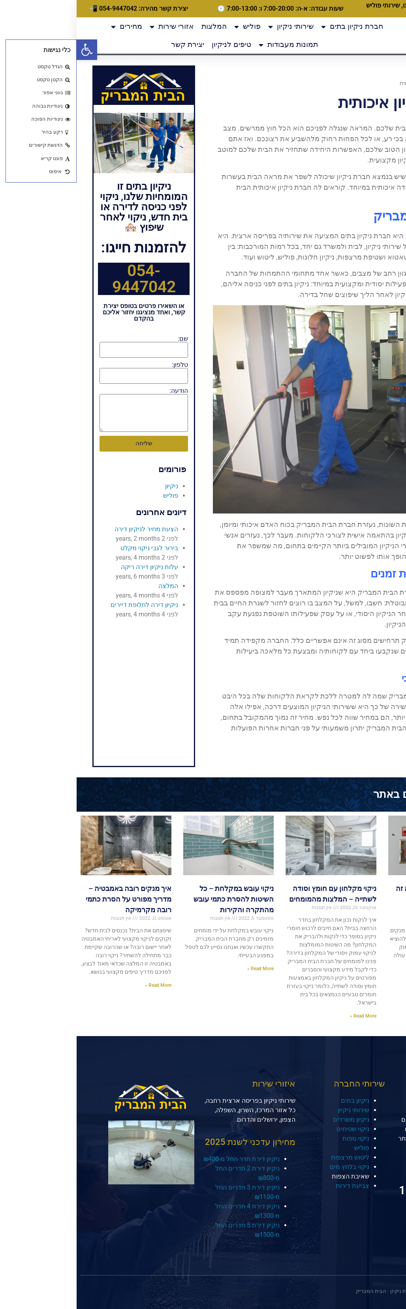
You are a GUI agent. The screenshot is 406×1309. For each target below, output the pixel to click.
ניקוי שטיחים (276, 1129)
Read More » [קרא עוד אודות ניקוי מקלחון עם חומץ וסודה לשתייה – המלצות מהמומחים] (286, 1016)
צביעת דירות (276, 1185)
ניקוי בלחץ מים (273, 1167)
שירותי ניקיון (214, 26)
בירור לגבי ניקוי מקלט (73, 548)
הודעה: (102, 391)
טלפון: (103, 365)
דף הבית (382, 83)
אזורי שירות (95, 26)
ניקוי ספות (279, 1138)
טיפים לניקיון (155, 44)
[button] (10, 49)
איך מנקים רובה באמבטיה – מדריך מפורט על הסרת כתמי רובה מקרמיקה (52, 899)
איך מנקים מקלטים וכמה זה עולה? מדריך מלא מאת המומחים (360, 899)
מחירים (50, 26)
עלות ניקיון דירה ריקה (73, 567)
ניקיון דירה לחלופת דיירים (68, 605)
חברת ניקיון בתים (275, 26)
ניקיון (95, 486)
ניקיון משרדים (274, 1119)
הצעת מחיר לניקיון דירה (70, 529)
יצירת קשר (111, 44)
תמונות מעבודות (211, 44)
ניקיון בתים (278, 1100)
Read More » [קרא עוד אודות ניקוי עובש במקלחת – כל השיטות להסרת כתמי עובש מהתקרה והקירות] (184, 968)
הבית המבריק (349, 236)
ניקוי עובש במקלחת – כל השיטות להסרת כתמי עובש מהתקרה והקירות (157, 899)
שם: (106, 339)
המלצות (137, 26)
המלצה (92, 586)
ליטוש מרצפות (273, 1157)
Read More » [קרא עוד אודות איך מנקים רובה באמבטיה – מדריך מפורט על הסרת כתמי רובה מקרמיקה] (81, 985)
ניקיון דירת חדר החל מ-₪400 (165, 1159)
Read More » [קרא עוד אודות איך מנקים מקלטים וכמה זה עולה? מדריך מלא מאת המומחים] (389, 968)
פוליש (171, 26)
